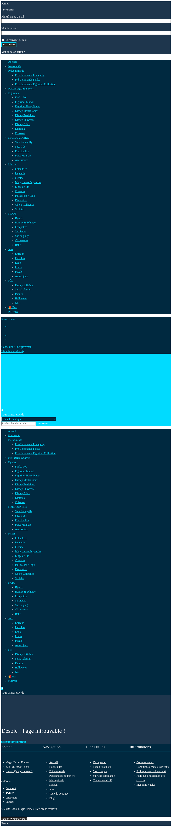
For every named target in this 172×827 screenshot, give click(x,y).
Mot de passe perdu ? (13, 51)
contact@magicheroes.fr (19, 771)
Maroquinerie (56, 780)
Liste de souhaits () (12, 351)
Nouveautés (55, 766)
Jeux (51, 789)
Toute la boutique (58, 793)
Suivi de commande (104, 775)
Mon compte (100, 771)
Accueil (53, 762)
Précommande (57, 771)
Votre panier (99, 762)
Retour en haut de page (14, 818)
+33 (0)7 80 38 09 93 (17, 766)
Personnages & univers (62, 775)
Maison (53, 784)
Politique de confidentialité (151, 771)
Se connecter (9, 44)
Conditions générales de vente (152, 766)
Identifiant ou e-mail (19, 16)
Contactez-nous (145, 762)
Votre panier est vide (12, 414)
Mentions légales (145, 784)
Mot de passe (15, 28)
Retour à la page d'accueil (13, 742)
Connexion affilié (102, 780)
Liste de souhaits (102, 766)
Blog (52, 798)
